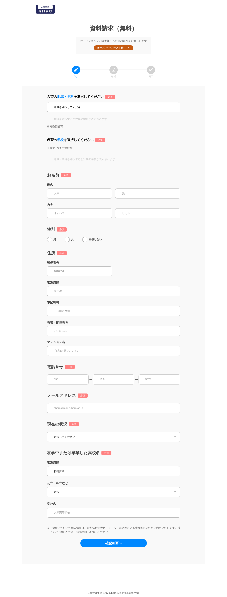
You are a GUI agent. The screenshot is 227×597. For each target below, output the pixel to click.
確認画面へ (113, 543)
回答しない (95, 239)
